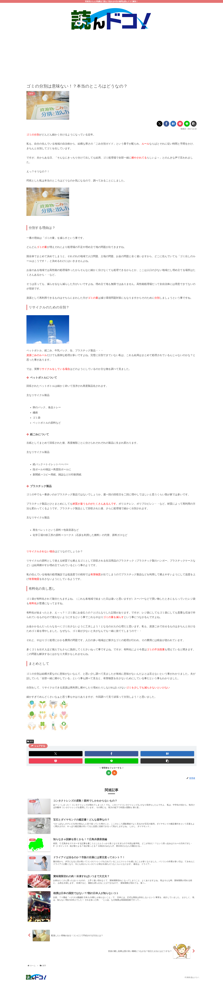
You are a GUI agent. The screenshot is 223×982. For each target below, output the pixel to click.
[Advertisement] (111, 55)
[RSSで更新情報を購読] (114, 772)
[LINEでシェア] (187, 124)
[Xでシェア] (159, 124)
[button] (194, 124)
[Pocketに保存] (180, 124)
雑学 (30, 742)
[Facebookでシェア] (166, 124)
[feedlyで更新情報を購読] (108, 772)
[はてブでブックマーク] (173, 124)
